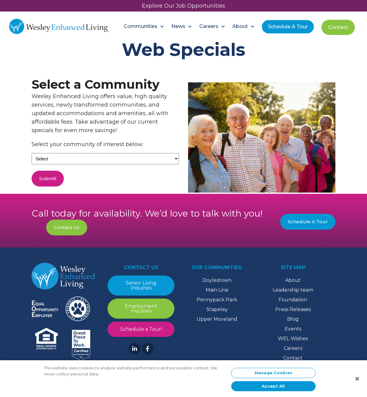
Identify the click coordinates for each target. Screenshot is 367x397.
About (293, 280)
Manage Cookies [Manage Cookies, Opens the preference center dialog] (273, 374)
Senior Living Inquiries (141, 285)
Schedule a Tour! (141, 329)
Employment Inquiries (141, 308)
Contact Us (67, 227)
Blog (293, 319)
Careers (293, 348)
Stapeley (217, 309)
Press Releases (293, 309)
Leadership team (293, 290)
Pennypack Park (217, 300)
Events (293, 329)
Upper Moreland (217, 319)
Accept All (273, 387)
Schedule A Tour (308, 221)
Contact (293, 358)
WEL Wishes (293, 338)
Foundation (293, 300)
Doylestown (217, 280)
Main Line (217, 290)
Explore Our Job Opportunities (183, 5)
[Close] (357, 380)
